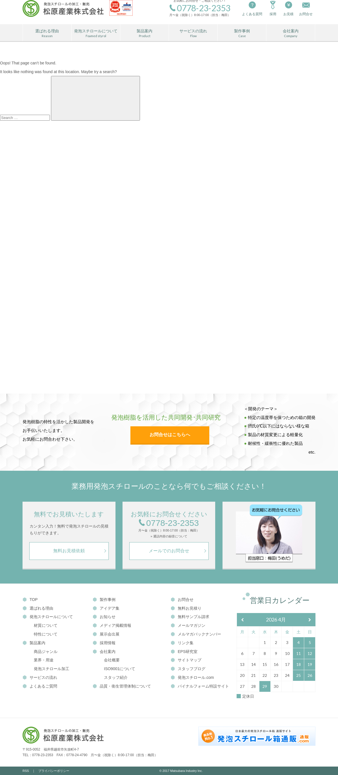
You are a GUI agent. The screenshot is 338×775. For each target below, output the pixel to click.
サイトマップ (186, 660)
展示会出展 (106, 634)
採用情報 (104, 643)
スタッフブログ (188, 668)
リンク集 (182, 643)
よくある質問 (252, 8)
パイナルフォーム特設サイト (200, 686)
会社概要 (112, 660)
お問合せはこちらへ (170, 434)
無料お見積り (186, 608)
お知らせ (104, 616)
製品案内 (144, 33)
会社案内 (290, 33)
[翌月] (309, 620)
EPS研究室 (184, 651)
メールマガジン (188, 625)
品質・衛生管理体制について (122, 686)
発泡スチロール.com (192, 677)
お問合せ (182, 599)
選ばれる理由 (47, 33)
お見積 (288, 8)
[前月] (242, 620)
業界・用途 (44, 660)
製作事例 (242, 33)
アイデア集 (106, 608)
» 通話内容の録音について (168, 536)
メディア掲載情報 (112, 625)
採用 (273, 8)
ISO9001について (119, 668)
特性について (45, 634)
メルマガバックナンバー (196, 634)
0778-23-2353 (169, 523)
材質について (45, 625)
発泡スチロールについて (96, 33)
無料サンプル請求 (190, 616)
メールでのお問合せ (169, 550)
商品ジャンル (45, 651)
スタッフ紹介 (116, 677)
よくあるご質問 (40, 686)
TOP (30, 599)
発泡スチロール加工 (51, 668)
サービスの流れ (193, 33)
